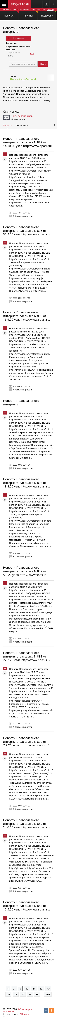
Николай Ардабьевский (23, 79)
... (14, 988)
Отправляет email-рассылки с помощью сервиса (28, 9)
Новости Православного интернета (21, 30)
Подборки (48, 14)
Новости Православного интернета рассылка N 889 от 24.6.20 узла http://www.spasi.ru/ (26, 823)
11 (34, 988)
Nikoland (24, 1013)
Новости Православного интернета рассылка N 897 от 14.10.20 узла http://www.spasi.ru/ (27, 142)
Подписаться (18, 38)
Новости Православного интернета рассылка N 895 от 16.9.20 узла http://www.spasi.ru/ (26, 316)
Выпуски (11, 14)
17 (30, 994)
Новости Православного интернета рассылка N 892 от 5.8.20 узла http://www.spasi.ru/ (26, 571)
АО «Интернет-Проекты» (18, 1010)
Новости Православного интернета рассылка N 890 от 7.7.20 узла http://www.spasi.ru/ (26, 741)
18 (37, 994)
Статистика (11, 111)
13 (48, 988)
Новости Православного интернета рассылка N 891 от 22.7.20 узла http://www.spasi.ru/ (26, 656)
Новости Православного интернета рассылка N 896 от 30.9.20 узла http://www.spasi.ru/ (26, 230)
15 (15, 994)
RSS (32, 53)
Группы (31, 14)
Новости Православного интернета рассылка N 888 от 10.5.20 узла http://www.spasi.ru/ (26, 905)
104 (48, 994)
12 (41, 988)
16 (22, 994)
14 (8, 994)
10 (27, 988)
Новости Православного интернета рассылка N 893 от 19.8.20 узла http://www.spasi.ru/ (26, 482)
